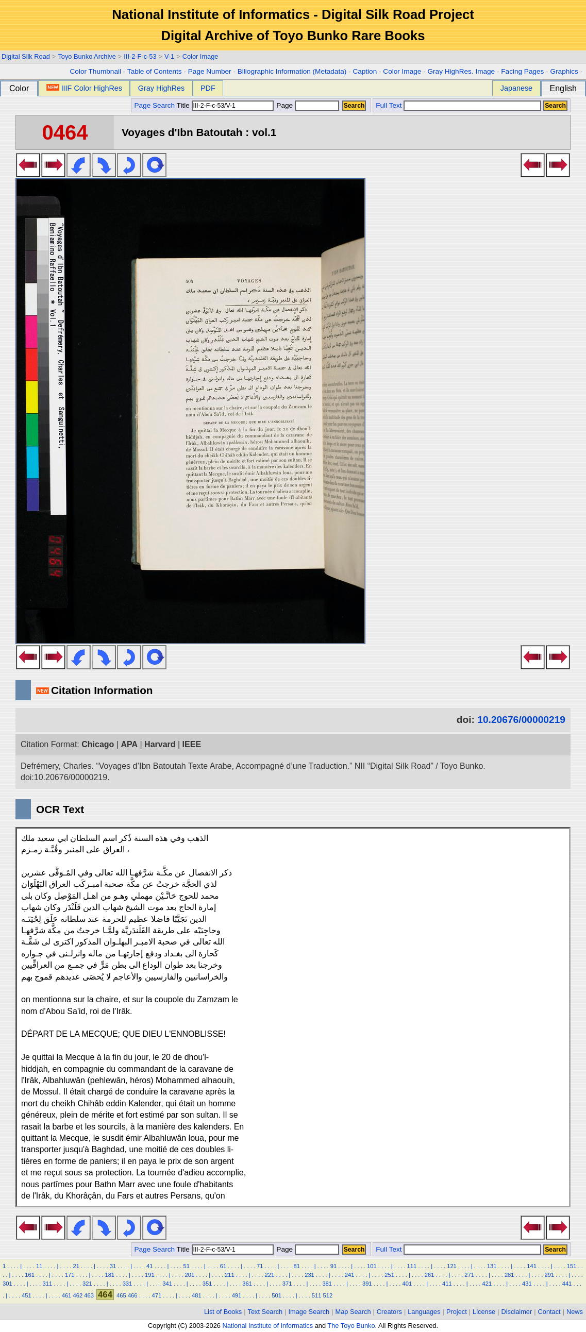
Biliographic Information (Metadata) (292, 71)
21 (76, 1266)
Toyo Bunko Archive (86, 56)
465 (121, 1295)
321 (87, 1283)
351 (207, 1283)
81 (296, 1266)
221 (270, 1275)
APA (129, 744)
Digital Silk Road (26, 56)
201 (190, 1275)
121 (452, 1266)
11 (39, 1266)
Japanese (516, 88)
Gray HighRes (161, 88)
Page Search (154, 105)
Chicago (97, 744)
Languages (424, 1312)
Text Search (265, 1312)
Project (456, 1312)
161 (30, 1275)
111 (412, 1266)
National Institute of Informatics (267, 1325)
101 (372, 1266)
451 (26, 1295)
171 (70, 1275)
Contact (549, 1312)
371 (287, 1283)
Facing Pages (522, 71)
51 (186, 1266)
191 (150, 1275)
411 (447, 1283)
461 (67, 1295)
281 (509, 1275)
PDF (207, 88)
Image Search (309, 1312)
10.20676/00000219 (521, 719)
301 (7, 1283)
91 (333, 1266)
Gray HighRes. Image (461, 71)
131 (492, 1266)
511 (317, 1295)
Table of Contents (154, 71)
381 (327, 1283)
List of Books (223, 1312)
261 (429, 1275)
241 (350, 1275)
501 (276, 1295)
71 (260, 1266)
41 (149, 1266)
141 (532, 1266)
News (574, 1312)
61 (223, 1266)
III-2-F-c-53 (140, 56)
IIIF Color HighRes (84, 88)
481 (197, 1295)
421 (487, 1283)
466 (133, 1295)
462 (77, 1295)
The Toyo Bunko (351, 1325)
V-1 (169, 56)
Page (307, 105)
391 (367, 1283)
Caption (365, 71)
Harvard (159, 744)
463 (89, 1295)
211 (230, 1275)
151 (572, 1266)
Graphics (564, 71)
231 (309, 1275)
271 (469, 1275)
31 (113, 1266)
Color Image (200, 56)
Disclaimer (516, 1312)
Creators (389, 1312)
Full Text (388, 105)
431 (527, 1283)
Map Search (353, 1312)
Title (225, 105)
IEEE (191, 744)
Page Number (209, 71)
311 (48, 1283)
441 (567, 1283)
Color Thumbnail (95, 71)
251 (389, 1275)
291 (549, 1275)
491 (237, 1295)
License (484, 1312)
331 (127, 1283)
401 (407, 1283)
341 (167, 1283)
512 (328, 1295)
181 (109, 1275)
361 (247, 1283)
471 (157, 1295)
